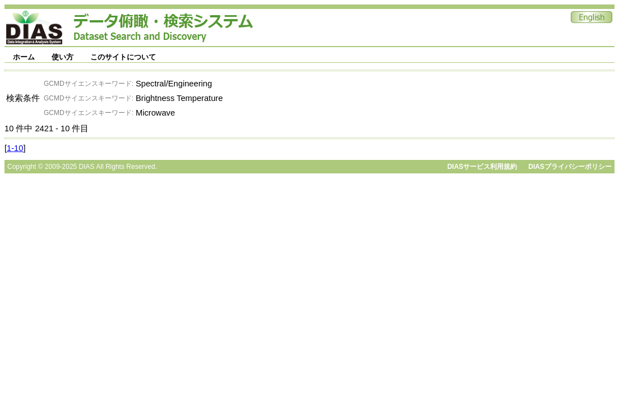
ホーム (24, 57)
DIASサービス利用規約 (482, 167)
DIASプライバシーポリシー (570, 167)
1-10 (15, 148)
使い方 (62, 57)
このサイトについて (123, 57)
